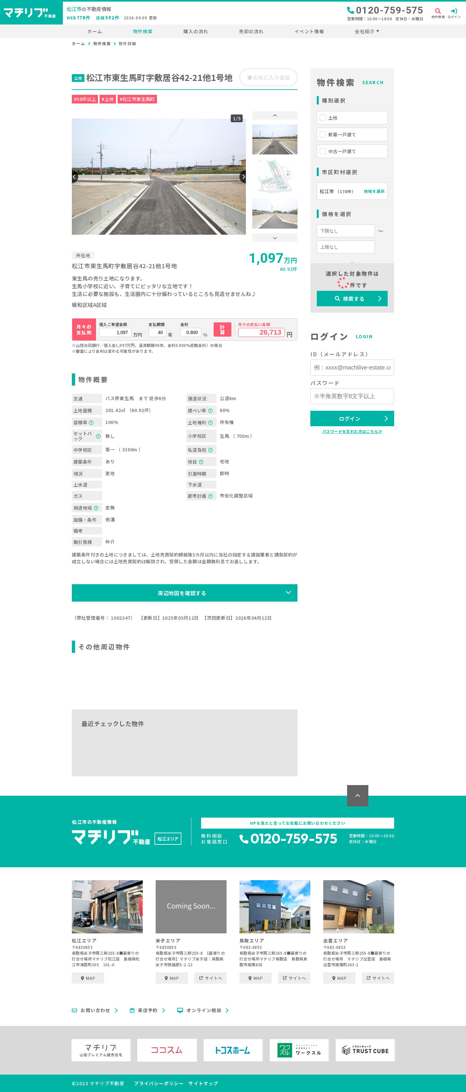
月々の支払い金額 (254, 324)
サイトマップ (203, 1083)
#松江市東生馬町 (137, 99)
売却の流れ (251, 31)
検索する (349, 298)
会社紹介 (365, 31)
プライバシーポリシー (159, 1083)
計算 (222, 329)
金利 (184, 324)
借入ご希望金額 (113, 324)
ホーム (94, 31)
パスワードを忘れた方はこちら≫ (352, 431)
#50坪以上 (85, 99)
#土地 (108, 99)
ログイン (350, 418)
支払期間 (157, 324)
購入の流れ (195, 31)
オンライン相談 (199, 1010)
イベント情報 (309, 31)
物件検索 (143, 31)
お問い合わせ (91, 1010)
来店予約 (144, 1010)
